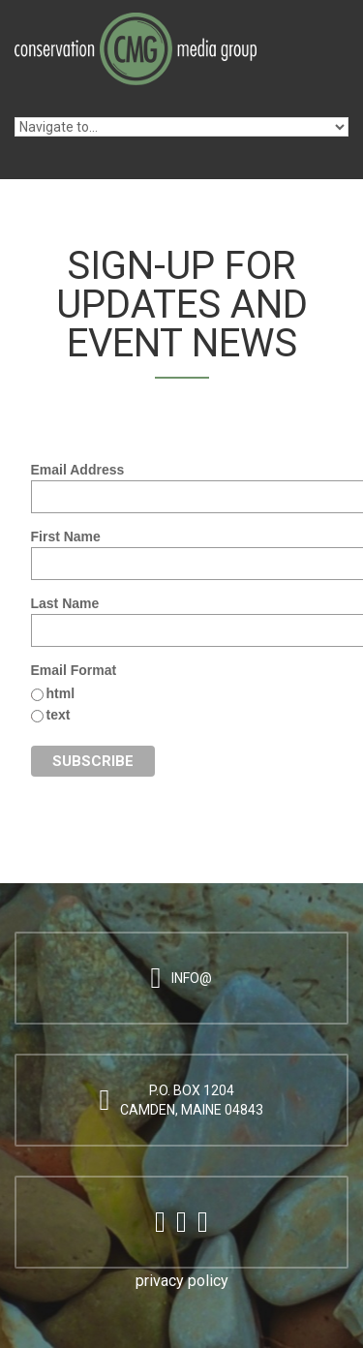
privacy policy (182, 1280)
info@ (191, 978)
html (61, 693)
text (58, 714)
